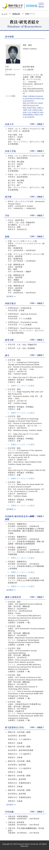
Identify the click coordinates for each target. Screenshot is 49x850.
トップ (4, 14)
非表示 (39, 124)
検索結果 (16, 14)
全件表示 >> (11, 296)
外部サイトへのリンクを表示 (21, 386)
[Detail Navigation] (41, 5)
